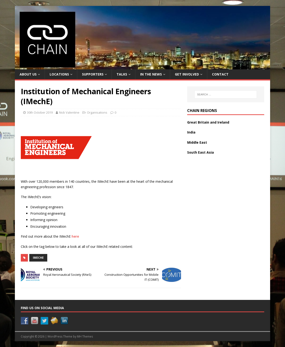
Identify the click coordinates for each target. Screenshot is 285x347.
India (191, 132)
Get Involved (187, 74)
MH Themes (85, 336)
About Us (28, 74)
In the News (151, 74)
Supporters (93, 74)
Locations (59, 74)
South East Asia (200, 152)
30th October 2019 (40, 112)
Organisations (97, 112)
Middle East (197, 142)
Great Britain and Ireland (208, 122)
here (75, 236)
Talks (122, 74)
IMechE (38, 258)
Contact (220, 74)
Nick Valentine (69, 112)
